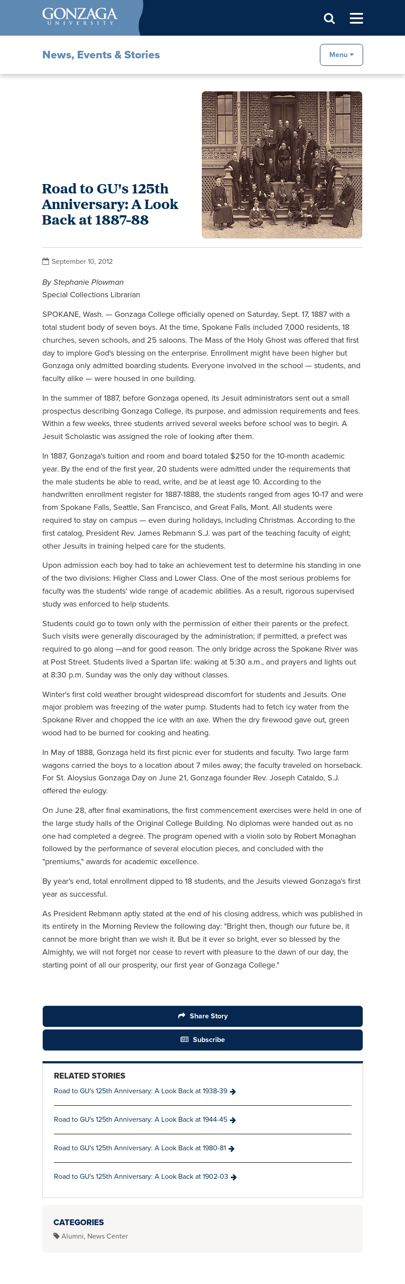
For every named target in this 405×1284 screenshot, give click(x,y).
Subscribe (209, 1039)
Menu (338, 54)
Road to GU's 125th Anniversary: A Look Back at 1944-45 (140, 1119)
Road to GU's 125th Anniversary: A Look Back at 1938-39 (140, 1091)
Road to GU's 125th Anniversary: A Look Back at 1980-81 (140, 1148)
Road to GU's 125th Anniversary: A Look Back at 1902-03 (141, 1176)
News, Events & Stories (101, 54)
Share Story (208, 1016)
